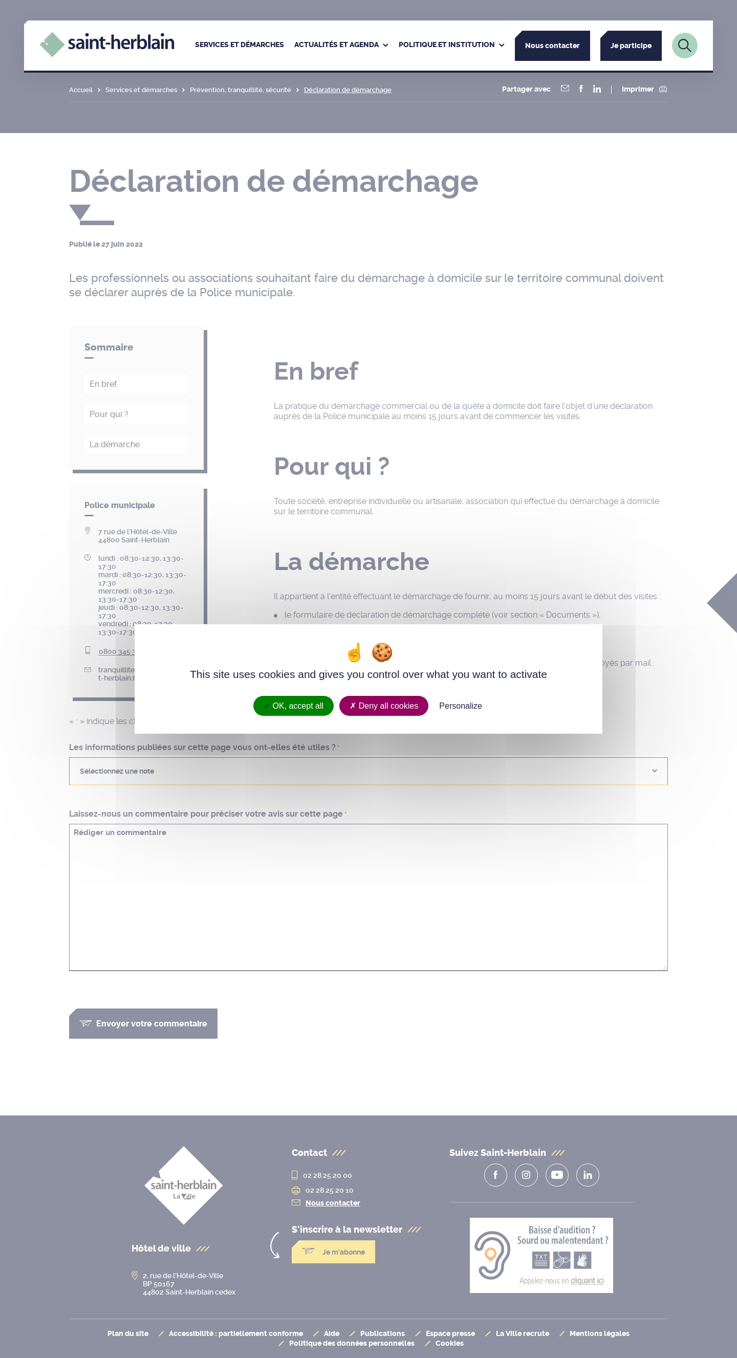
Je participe (631, 45)
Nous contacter (552, 45)
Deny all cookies (384, 706)
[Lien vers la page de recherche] (685, 45)
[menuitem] (239, 45)
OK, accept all (293, 706)
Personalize (460, 706)
